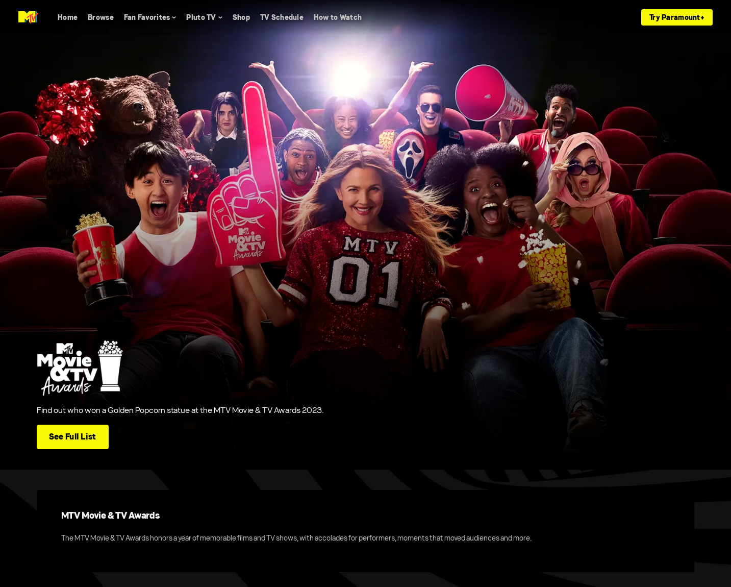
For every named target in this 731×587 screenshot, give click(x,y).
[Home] (68, 17)
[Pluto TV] (204, 17)
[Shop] (241, 17)
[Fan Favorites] (150, 17)
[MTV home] (28, 17)
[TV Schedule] (282, 17)
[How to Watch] (338, 17)
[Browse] (101, 17)
